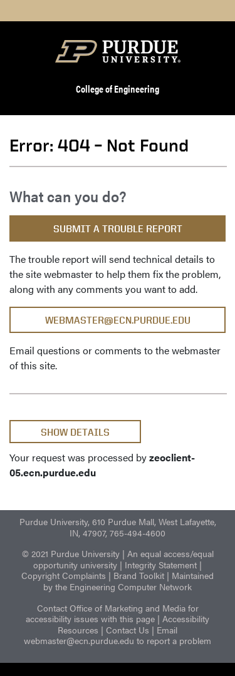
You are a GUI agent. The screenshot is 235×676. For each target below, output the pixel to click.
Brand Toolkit (138, 575)
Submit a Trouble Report (117, 229)
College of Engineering (117, 88)
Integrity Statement (161, 564)
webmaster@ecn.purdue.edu (118, 320)
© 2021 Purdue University (71, 553)
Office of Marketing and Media (127, 608)
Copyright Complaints (63, 575)
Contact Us (127, 629)
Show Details (75, 432)
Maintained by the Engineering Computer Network (128, 581)
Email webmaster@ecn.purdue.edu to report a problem (117, 635)
